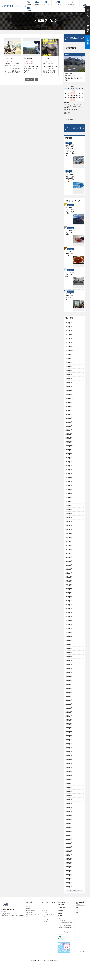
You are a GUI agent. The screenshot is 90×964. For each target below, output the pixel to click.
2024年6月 (69, 422)
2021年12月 (69, 541)
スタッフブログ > (44, 912)
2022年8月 (69, 509)
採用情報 (29, 9)
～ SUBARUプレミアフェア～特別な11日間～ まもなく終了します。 (70, 178)
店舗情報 (29, 3)
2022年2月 (69, 533)
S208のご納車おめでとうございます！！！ (70, 211)
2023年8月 (69, 462)
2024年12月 (69, 398)
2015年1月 (69, 867)
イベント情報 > (61, 904)
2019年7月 (69, 656)
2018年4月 (69, 716)
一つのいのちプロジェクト (72, 3)
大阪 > (77, 907)
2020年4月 (69, 621)
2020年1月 (69, 632)
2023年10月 (69, 454)
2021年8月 (69, 557)
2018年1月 (69, 728)
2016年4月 (69, 807)
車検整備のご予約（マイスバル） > (48, 914)
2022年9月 (69, 505)
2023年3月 (69, 482)
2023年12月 (69, 446)
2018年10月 (69, 692)
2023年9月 (69, 458)
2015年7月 (69, 843)
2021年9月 (69, 553)
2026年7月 (69, 323)
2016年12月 (69, 775)
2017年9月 (69, 740)
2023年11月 (69, 450)
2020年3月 (69, 625)
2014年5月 (69, 887)
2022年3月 (69, 529)
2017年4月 (69, 760)
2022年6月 (69, 517)
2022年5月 (69, 521)
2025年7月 (69, 370)
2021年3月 (69, 577)
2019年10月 (69, 644)
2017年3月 (69, 764)
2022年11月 (69, 497)
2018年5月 (69, 712)
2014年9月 (69, 871)
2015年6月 (69, 847)
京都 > (77, 910)
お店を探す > (29, 912)
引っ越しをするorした (46, 921)
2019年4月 (69, 668)
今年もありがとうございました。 (70, 297)
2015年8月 (69, 839)
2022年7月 (69, 513)
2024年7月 (69, 418)
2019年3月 (69, 672)
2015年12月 (69, 823)
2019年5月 (69, 664)
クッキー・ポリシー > (62, 931)
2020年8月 (69, 605)
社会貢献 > (60, 913)
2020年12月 (69, 589)
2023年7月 (69, 466)
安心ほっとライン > (45, 919)
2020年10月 (69, 597)
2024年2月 (69, 438)
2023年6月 (69, 470)
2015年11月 (69, 827)
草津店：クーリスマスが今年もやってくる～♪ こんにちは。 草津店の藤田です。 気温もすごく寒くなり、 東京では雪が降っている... (12, 68)
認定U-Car (46, 3)
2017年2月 (69, 767)
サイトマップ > (61, 934)
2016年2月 (69, 815)
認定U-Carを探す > (30, 917)
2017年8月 (69, 744)
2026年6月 (69, 327)
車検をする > (43, 906)
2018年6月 (69, 708)
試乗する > (28, 908)
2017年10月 (69, 736)
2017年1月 (69, 771)
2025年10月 (69, 358)
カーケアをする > (44, 910)
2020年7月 (69, 609)
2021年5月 (69, 569)
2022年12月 (69, 493)
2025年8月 (69, 366)
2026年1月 (69, 346)
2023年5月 (69, 474)
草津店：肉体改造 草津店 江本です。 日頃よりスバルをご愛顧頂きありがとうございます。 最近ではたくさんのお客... (49, 68)
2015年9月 (69, 835)
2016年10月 (69, 783)
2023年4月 (69, 478)
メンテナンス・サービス (58, 3)
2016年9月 (69, 787)
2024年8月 (69, 414)
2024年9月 (69, 410)
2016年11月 (69, 779)
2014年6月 (69, 883)
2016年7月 (69, 795)
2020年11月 (69, 593)
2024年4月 (69, 430)
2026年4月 (69, 335)
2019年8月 (69, 652)
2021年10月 (69, 549)
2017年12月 (69, 732)
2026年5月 (69, 331)
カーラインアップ (37, 3)
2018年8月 (69, 700)
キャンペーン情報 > (30, 910)
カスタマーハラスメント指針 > (64, 925)
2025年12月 (69, 350)
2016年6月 (69, 799)
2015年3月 (69, 859)
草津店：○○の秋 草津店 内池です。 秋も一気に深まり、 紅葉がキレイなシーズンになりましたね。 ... (31, 68)
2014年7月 (69, 879)
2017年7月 (69, 748)
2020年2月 (69, 628)
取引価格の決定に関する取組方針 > (65, 927)
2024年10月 (69, 406)
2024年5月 (69, 426)
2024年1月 (69, 442)
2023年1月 (69, 489)
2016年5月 (69, 803)
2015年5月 (69, 851)
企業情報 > (60, 910)
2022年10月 (69, 501)
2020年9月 (69, 601)
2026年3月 (69, 339)
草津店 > (68, 142)
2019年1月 (69, 680)
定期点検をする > (44, 908)
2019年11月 (69, 640)
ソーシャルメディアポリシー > (64, 932)
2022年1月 (69, 537)
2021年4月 (69, 573)
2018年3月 (69, 720)
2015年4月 (69, 855)
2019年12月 (69, 636)
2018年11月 (69, 688)
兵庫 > (77, 912)
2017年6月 (69, 752)
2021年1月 (69, 585)
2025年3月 (69, 386)
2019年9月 (69, 648)
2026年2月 (69, 343)
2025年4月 (69, 382)
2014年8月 (69, 875)
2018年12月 (69, 684)
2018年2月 (69, 724)
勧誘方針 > (60, 924)
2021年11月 (69, 545)
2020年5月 (69, 617)
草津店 (67, 54)
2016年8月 (69, 791)
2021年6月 (69, 565)
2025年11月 (69, 354)
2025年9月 (69, 362)
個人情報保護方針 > (62, 920)
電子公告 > (60, 929)
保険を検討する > (44, 917)
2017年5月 (69, 756)
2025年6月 (69, 374)
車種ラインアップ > (30, 906)
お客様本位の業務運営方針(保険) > (65, 922)
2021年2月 (69, 581)
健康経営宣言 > (61, 918)
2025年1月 (69, 394)
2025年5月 (69, 378)
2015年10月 (69, 831)
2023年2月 (69, 485)
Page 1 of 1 (29, 79)
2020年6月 (69, 613)
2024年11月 (69, 402)
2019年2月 (69, 676)
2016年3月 (69, 811)
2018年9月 (69, 696)
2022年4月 (69, 525)
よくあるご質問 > (62, 907)
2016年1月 (69, 819)
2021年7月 (69, 561)
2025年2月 (69, 390)
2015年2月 (69, 863)
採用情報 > (60, 916)
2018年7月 (69, 704)
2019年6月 (69, 660)
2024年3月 (69, 434)
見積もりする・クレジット (32, 914)
